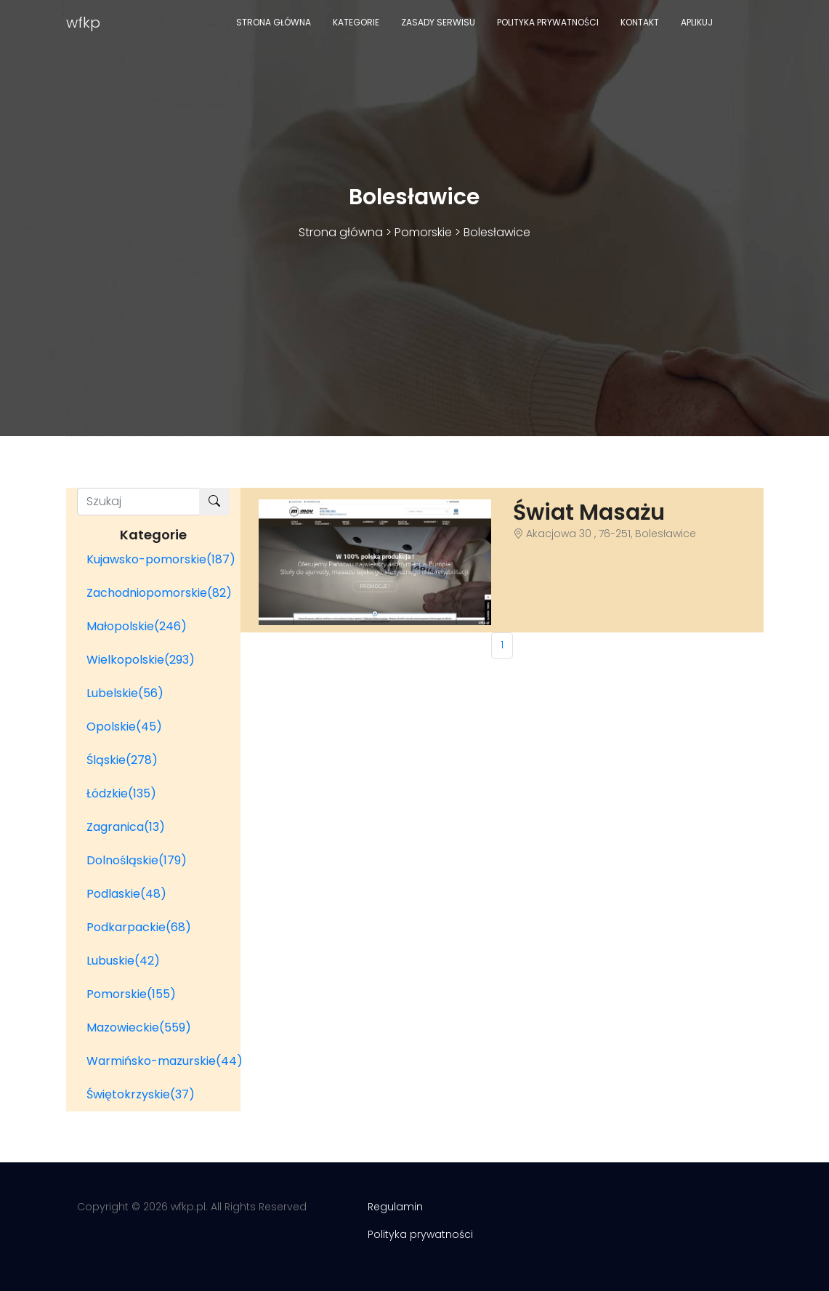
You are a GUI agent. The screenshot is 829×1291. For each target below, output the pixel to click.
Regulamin (395, 1206)
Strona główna (273, 22)
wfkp (83, 22)
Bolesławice (497, 232)
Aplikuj (697, 22)
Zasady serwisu (438, 22)
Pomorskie (423, 232)
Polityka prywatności (548, 22)
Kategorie (356, 22)
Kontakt (639, 22)
